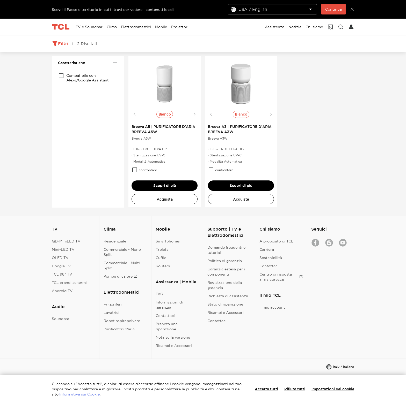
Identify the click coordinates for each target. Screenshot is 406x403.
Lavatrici (111, 312)
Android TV (62, 290)
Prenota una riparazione (167, 326)
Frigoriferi (113, 304)
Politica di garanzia (224, 260)
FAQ (159, 294)
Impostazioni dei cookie (332, 389)
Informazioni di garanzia (169, 305)
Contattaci (165, 315)
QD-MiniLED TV (66, 241)
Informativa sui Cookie (79, 394)
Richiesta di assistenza (227, 296)
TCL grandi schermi (69, 282)
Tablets (162, 249)
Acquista (165, 199)
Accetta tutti (266, 389)
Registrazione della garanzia (224, 285)
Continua (333, 9)
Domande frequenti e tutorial (226, 250)
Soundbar (60, 318)
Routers (163, 266)
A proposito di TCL (276, 241)
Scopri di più (164, 185)
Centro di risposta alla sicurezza (281, 277)
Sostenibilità (270, 257)
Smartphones (168, 241)
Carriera (266, 249)
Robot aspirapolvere (122, 320)
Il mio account (272, 307)
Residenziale (115, 241)
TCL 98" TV (62, 274)
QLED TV (60, 257)
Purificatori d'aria (119, 329)
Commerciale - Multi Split (122, 265)
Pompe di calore (120, 276)
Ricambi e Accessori (174, 345)
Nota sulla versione (173, 337)
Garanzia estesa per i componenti (226, 272)
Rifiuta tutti (294, 389)
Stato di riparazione (225, 304)
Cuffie (161, 257)
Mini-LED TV (63, 249)
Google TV (61, 266)
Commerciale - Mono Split (122, 252)
